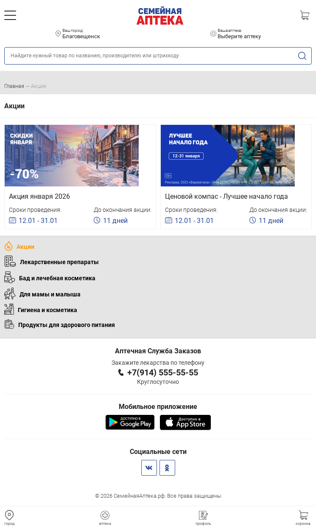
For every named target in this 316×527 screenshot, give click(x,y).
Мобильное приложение (158, 407)
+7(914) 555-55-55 (162, 372)
